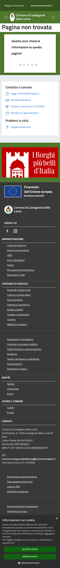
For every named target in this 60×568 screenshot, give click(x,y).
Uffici (9, 255)
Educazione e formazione (20, 339)
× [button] (56, 518)
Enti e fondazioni (16, 260)
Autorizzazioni (14, 364)
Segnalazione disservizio (20, 481)
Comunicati (13, 389)
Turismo (11, 319)
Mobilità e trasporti (17, 324)
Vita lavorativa (14, 300)
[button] (30, 562)
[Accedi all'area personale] (41, 5)
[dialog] (30, 541)
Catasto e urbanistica (18, 314)
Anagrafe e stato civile (19, 290)
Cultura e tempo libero (19, 295)
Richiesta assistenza (17, 491)
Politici (10, 265)
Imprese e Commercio (18, 305)
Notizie (10, 384)
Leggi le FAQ (13, 486)
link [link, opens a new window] (12, 543)
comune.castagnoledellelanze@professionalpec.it (28, 459)
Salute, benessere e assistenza (23, 359)
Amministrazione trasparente (22, 506)
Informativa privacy (17, 511)
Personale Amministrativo (20, 270)
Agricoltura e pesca (17, 369)
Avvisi (10, 394)
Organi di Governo (16, 245)
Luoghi (10, 407)
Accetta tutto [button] (30, 549)
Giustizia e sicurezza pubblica (22, 344)
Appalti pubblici (15, 309)
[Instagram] (15, 231)
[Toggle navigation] (6, 17)
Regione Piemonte (14, 5)
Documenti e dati (16, 275)
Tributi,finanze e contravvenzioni (24, 349)
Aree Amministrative (18, 250)
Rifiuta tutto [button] (30, 556)
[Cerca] (53, 17)
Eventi (10, 412)
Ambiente (12, 354)
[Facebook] (7, 231)
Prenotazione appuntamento (22, 477)
